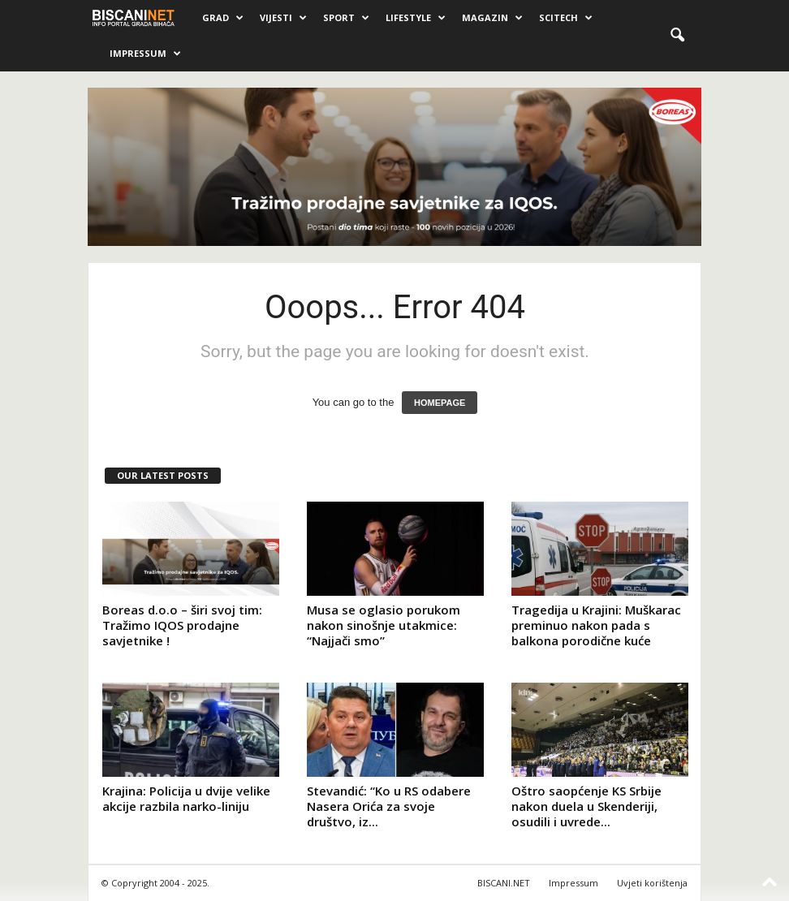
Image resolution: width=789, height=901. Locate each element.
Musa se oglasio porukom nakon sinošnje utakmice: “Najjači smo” (383, 625)
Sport (346, 18)
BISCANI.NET (503, 883)
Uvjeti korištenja (652, 883)
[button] (677, 36)
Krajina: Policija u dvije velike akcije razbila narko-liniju (186, 798)
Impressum (145, 53)
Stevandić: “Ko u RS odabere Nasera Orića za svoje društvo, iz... (389, 806)
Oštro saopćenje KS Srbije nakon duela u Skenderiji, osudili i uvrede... (586, 806)
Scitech (566, 18)
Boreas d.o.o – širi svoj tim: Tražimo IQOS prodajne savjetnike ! (182, 625)
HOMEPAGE (439, 402)
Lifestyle (416, 18)
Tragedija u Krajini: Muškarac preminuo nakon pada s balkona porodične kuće (596, 625)
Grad (223, 18)
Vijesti (283, 18)
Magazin (492, 18)
